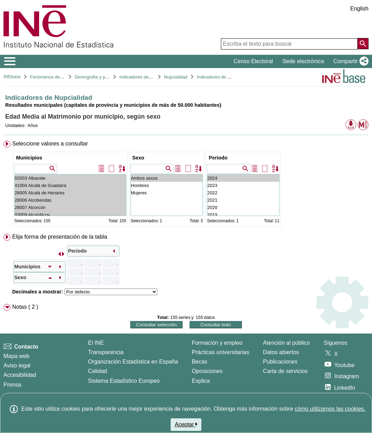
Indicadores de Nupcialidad (224, 77)
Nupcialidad (175, 77)
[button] (349, 61)
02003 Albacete (70, 178)
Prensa (12, 385)
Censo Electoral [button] (253, 61)
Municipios (29, 157)
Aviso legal (16, 365)
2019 (243, 214)
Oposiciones (207, 371)
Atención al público (286, 343)
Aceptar (186, 424)
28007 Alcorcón (70, 207)
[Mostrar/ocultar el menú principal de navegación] (9, 61)
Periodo (218, 157)
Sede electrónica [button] (303, 61)
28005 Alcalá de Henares (70, 192)
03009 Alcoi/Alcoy (70, 214)
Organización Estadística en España (133, 362)
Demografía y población (98, 77)
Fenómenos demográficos (56, 77)
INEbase (12, 76)
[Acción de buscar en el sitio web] (363, 43)
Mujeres (166, 192)
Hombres (166, 185)
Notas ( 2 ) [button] (25, 307)
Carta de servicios (285, 371)
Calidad (97, 371)
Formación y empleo (217, 343)
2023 (243, 185)
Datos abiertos (281, 352)
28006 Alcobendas (70, 200)
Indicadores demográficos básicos (153, 77)
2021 (243, 200)
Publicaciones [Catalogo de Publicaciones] (280, 362)
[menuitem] (186, 185)
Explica (201, 381)
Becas (199, 362)
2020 (243, 207)
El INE (96, 343)
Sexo (138, 157)
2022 (243, 192)
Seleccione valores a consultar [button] (50, 144)
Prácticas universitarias (221, 352)
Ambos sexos (166, 178)
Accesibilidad (19, 375)
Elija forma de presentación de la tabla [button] (59, 237)
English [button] (359, 9)
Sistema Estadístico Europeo (123, 381)
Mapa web (16, 356)
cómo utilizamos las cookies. (330, 409)
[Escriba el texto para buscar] (289, 44)
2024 (243, 178)
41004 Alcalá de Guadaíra (70, 185)
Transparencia (106, 352)
